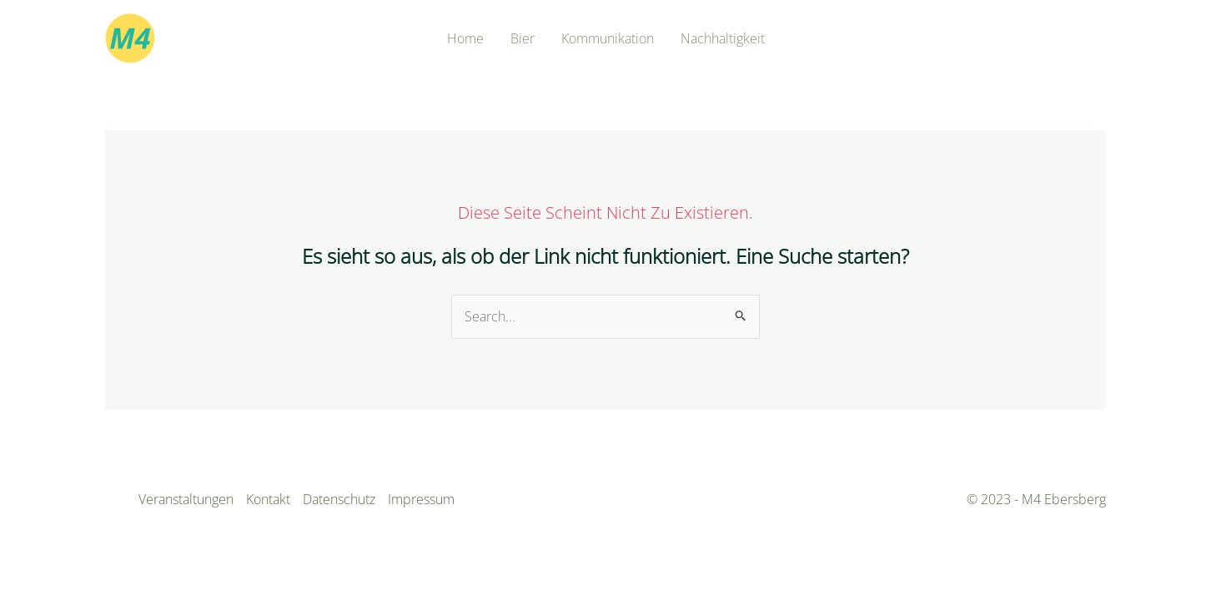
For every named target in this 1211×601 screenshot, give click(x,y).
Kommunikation (607, 38)
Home (465, 38)
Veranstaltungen (186, 499)
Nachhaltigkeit (723, 38)
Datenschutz (339, 499)
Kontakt (268, 499)
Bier (522, 38)
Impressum (421, 499)
